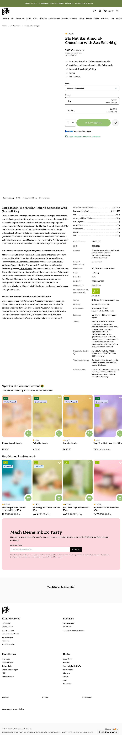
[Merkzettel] (94, 11)
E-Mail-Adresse (16, 545)
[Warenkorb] (108, 11)
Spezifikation (96, 285)
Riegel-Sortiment (19, 258)
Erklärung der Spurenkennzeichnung (105, 300)
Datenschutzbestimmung (54, 557)
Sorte (67, 84)
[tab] (8, 198)
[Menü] (117, 10)
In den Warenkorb (93, 122)
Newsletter (45, 3)
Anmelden (76, 549)
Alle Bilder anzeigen (108, 732)
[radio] (92, 101)
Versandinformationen (100, 304)
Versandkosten (70, 55)
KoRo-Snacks (25, 268)
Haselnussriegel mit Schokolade (24, 261)
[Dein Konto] (100, 11)
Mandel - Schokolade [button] (75, 88)
